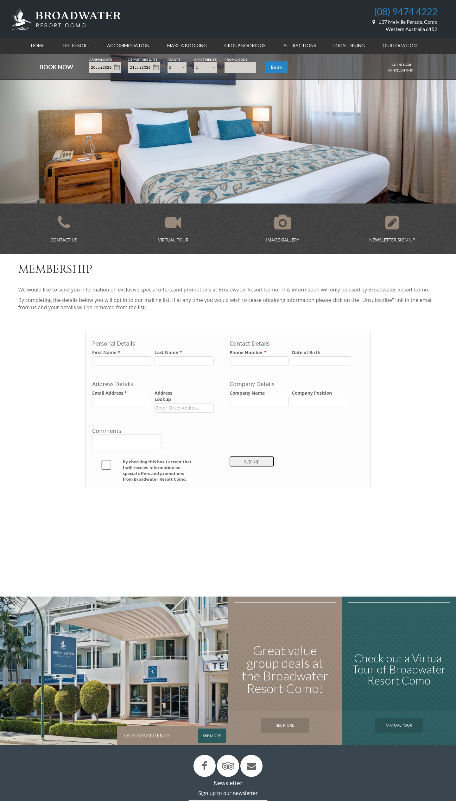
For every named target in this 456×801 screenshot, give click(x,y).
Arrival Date (100, 59)
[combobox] (177, 67)
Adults (174, 59)
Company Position (312, 393)
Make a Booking (187, 45)
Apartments (205, 59)
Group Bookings (245, 45)
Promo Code (236, 59)
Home (37, 45)
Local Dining (349, 45)
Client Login (402, 64)
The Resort (76, 45)
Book (276, 67)
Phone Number (248, 352)
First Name (106, 352)
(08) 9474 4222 (405, 11)
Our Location (400, 45)
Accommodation (128, 45)
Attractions (299, 45)
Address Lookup (163, 396)
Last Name (168, 352)
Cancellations (400, 70)
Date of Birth (306, 352)
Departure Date (143, 59)
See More (285, 725)
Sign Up (252, 461)
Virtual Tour (399, 725)
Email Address (109, 393)
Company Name (247, 393)
